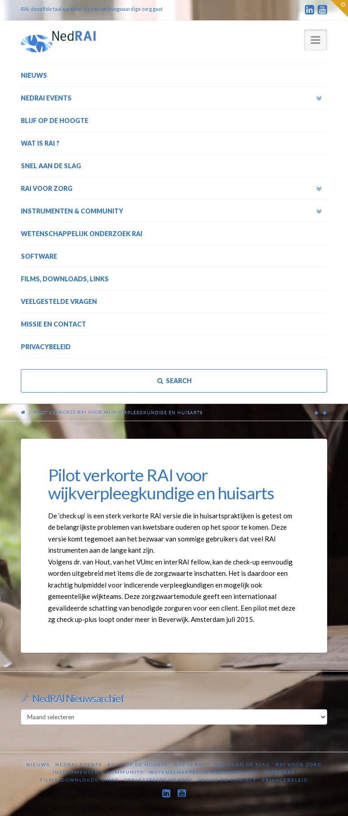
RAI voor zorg (299, 764)
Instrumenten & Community (98, 772)
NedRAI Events (78, 764)
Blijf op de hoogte (137, 764)
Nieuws (38, 764)
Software (279, 772)
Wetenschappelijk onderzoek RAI (204, 772)
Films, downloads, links (79, 780)
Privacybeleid (285, 780)
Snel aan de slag (242, 764)
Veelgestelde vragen (158, 780)
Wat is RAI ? (192, 764)
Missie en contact (227, 780)
